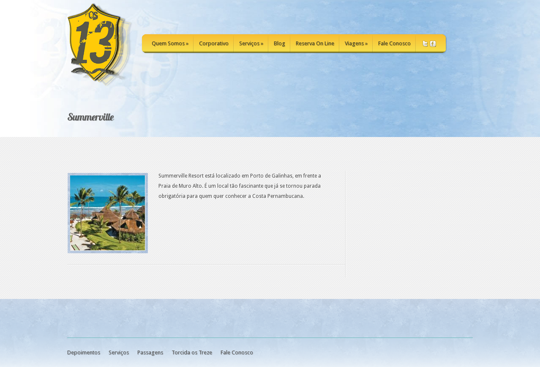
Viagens (356, 43)
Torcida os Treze (192, 352)
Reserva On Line (315, 43)
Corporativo (214, 43)
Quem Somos (170, 43)
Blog (279, 43)
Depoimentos (83, 352)
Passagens (150, 352)
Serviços (251, 43)
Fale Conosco (394, 43)
